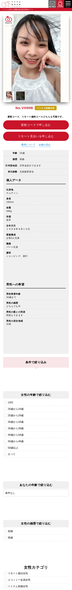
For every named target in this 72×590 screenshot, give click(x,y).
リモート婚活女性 (18, 573)
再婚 (10, 537)
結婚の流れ (45, 144)
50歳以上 (13, 447)
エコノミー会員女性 (19, 579)
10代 (10, 402)
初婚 (10, 531)
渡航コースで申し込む (36, 124)
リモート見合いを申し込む (36, 136)
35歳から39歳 (16, 428)
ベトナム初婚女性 (18, 586)
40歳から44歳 (16, 434)
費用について (28, 144)
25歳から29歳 (16, 415)
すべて (11, 454)
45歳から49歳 (16, 441)
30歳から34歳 (16, 422)
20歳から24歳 (16, 409)
